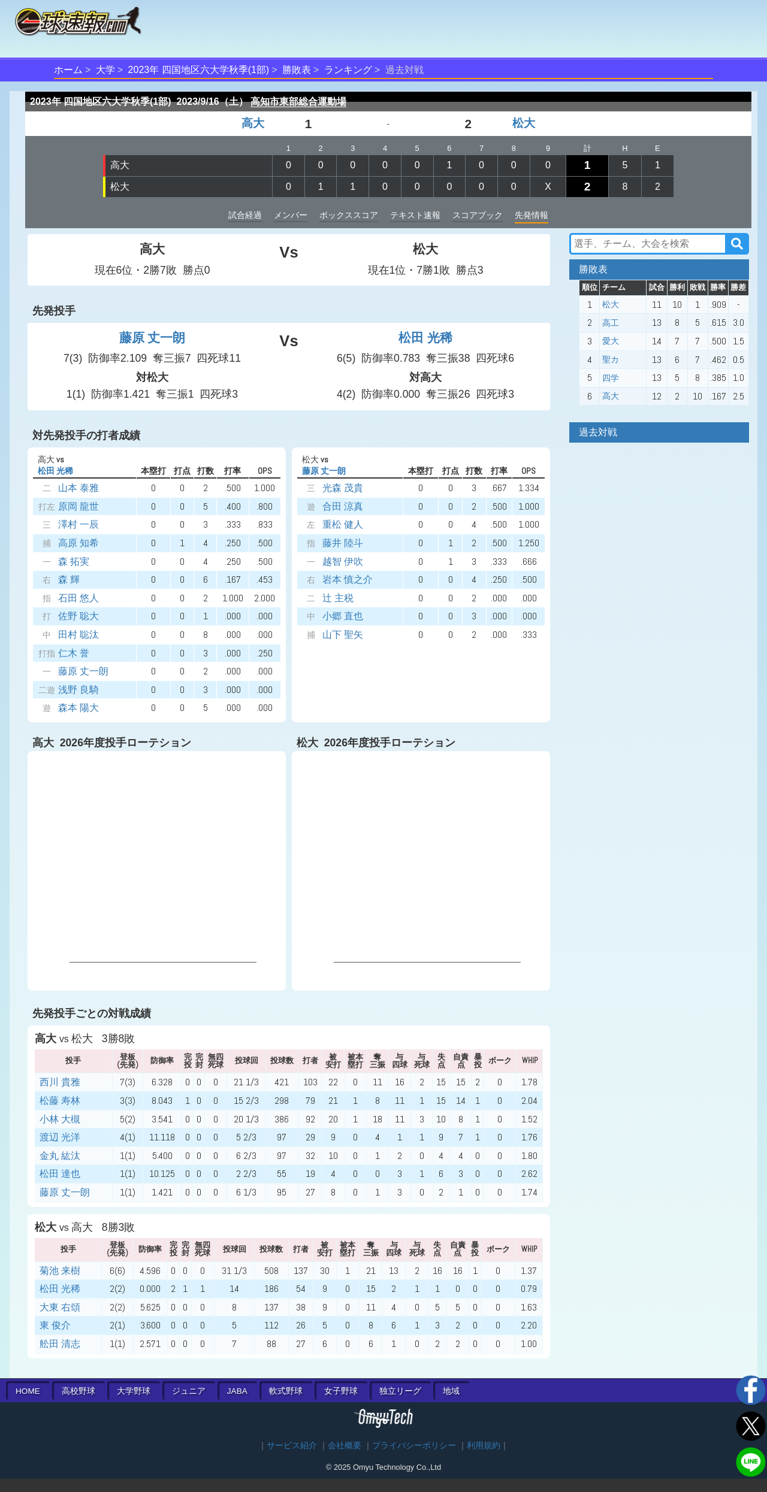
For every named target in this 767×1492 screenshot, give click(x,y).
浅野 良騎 (78, 689)
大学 (105, 70)
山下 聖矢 (342, 634)
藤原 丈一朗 (152, 337)
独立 (400, 1391)
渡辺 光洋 (60, 1137)
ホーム (68, 70)
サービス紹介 (292, 1445)
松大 (523, 123)
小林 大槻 (60, 1119)
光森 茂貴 (342, 488)
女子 (341, 1391)
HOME (28, 1391)
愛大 (610, 340)
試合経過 (245, 215)
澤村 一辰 (78, 524)
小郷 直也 (342, 616)
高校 (78, 1391)
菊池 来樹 (60, 1270)
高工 (610, 322)
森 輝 (69, 579)
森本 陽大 (78, 707)
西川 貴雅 (60, 1082)
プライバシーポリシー (414, 1445)
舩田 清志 (60, 1343)
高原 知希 (78, 543)
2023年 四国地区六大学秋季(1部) (199, 70)
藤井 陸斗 (342, 543)
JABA (237, 1391)
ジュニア (189, 1391)
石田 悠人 (78, 598)
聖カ (610, 359)
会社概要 (344, 1445)
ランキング (348, 70)
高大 (252, 123)
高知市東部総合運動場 (298, 101)
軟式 (286, 1391)
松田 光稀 (425, 337)
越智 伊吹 (342, 561)
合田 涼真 (342, 506)
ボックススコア (348, 215)
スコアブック (477, 215)
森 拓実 (73, 561)
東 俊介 (55, 1325)
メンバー (290, 215)
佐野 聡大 (78, 616)
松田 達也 (60, 1173)
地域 (451, 1391)
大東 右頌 (60, 1307)
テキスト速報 (415, 215)
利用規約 (483, 1445)
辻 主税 (338, 598)
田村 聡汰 (78, 634)
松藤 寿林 (60, 1100)
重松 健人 (342, 524)
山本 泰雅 (78, 488)
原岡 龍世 (78, 506)
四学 (610, 378)
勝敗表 (296, 70)
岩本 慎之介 (347, 579)
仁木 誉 (73, 653)
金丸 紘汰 (60, 1155)
